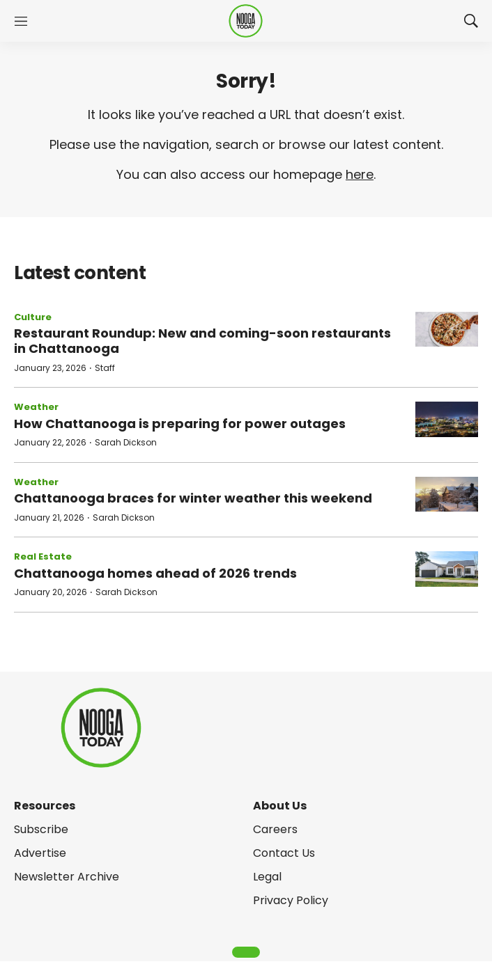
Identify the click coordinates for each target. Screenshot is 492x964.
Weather (36, 406)
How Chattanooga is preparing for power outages (180, 423)
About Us (280, 805)
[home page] (245, 21)
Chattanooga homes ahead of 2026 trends (155, 573)
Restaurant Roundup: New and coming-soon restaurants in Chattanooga (202, 340)
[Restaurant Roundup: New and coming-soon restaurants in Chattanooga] (446, 329)
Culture (33, 317)
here (360, 174)
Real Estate (43, 556)
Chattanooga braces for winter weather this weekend (193, 498)
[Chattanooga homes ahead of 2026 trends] (446, 569)
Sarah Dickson (126, 442)
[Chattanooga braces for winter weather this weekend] (446, 494)
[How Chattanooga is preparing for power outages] (446, 419)
